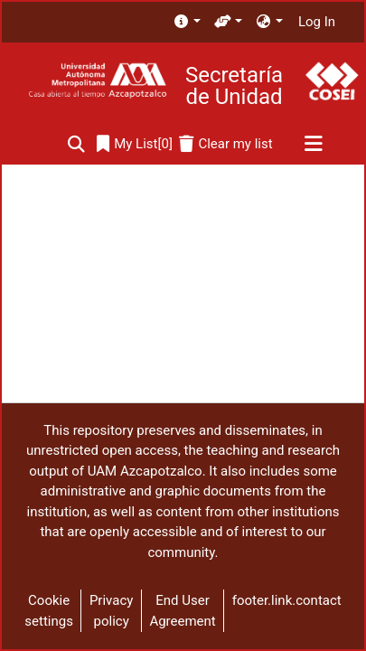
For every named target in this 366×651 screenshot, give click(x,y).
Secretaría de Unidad (234, 86)
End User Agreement (182, 610)
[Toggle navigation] (313, 144)
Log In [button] (317, 22)
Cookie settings (48, 610)
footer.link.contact (287, 600)
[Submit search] (76, 144)
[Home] (97, 81)
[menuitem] (187, 22)
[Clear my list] (225, 144)
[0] (135, 144)
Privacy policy (111, 610)
